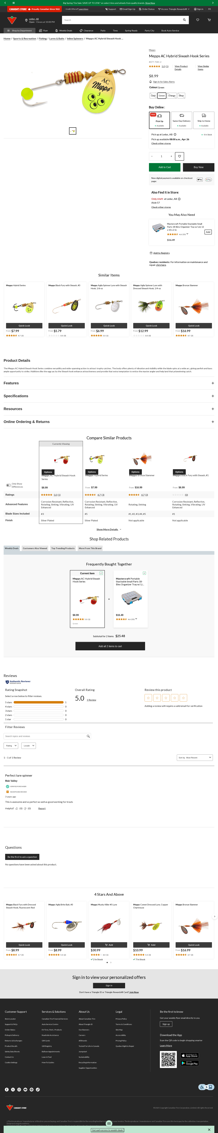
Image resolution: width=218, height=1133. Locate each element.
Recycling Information (88, 1062)
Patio (103, 30)
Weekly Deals (63, 30)
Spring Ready (131, 30)
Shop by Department (19, 30)
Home (7, 38)
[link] (160, 66)
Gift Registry (47, 1046)
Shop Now (150, 3)
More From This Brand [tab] (90, 548)
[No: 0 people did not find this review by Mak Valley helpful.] (28, 808)
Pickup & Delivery (12, 1035)
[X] (13, 1089)
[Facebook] (7, 1089)
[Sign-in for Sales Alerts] (162, 81)
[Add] (208, 232)
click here (161, 264)
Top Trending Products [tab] (63, 548)
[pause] (13, 3)
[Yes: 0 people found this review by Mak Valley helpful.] (20, 808)
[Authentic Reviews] (18, 682)
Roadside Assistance (50, 1035)
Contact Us (9, 1057)
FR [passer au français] (209, 9)
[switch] (10, 485)
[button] (184, 20)
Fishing (43, 38)
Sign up (166, 1024)
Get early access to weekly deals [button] (107, 1130)
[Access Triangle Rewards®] (175, 9)
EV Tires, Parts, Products (52, 1030)
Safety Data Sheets (12, 1051)
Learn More (166, 1045)
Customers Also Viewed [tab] (35, 548)
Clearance (86, 30)
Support (110, 9)
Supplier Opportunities (88, 1068)
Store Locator (10, 1019)
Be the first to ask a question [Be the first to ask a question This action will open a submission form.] (22, 856)
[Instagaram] (19, 1089)
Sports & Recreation (24, 38)
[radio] (153, 95)
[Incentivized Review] (16, 792)
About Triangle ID (85, 1024)
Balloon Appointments (51, 1051)
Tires (115, 30)
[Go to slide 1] (72, 131)
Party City (149, 30)
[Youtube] (25, 1089)
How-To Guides (48, 1062)
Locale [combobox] (29, 746)
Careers (82, 1035)
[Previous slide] (5, 3)
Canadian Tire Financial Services (55, 1019)
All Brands (83, 1040)
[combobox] (197, 758)
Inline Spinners (75, 38)
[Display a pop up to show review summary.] (188, 235)
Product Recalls (11, 1046)
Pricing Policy (121, 1040)
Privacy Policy (121, 1019)
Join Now (134, 992)
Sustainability (84, 1057)
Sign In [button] (109, 985)
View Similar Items (203, 67)
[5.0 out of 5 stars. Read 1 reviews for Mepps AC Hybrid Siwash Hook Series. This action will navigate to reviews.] (92, 698)
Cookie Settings (11, 1062)
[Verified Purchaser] (16, 786)
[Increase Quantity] (171, 156)
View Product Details (181, 67)
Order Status (147, 9)
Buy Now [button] (198, 167)
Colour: (153, 87)
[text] (24, 336)
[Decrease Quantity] (151, 156)
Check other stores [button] (161, 143)
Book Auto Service (170, 30)
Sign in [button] (198, 9)
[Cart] (209, 20)
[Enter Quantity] (161, 156)
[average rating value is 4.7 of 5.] (93, 494)
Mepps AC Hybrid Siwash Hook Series (179, 56)
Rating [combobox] (11, 746)
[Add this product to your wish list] (179, 156)
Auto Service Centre (50, 1024)
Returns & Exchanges (13, 1040)
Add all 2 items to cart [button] (110, 646)
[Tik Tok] (38, 1089)
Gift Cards (46, 1040)
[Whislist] (197, 20)
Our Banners (84, 1030)
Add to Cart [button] (165, 167)
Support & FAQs (11, 1024)
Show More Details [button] (109, 529)
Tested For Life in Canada (89, 1046)
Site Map (119, 1030)
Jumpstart (83, 1051)
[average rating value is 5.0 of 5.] (157, 66)
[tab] (159, 120)
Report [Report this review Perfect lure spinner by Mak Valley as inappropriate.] (42, 808)
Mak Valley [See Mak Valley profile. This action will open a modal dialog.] (11, 781)
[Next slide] (212, 3)
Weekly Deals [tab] (12, 548)
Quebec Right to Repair (125, 1046)
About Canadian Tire (87, 1019)
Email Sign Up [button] (127, 9)
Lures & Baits (56, 38)
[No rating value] (178, 494)
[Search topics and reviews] (47, 736)
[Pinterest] (31, 1089)
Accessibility (121, 1035)
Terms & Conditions (124, 1024)
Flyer (43, 30)
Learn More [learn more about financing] (83, 9)
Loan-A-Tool (46, 1057)
